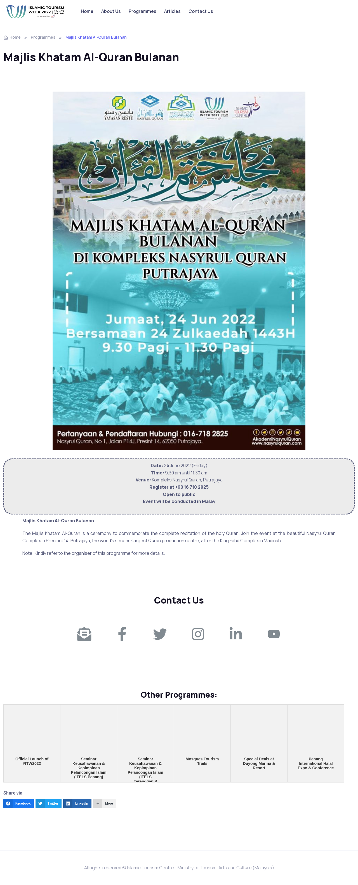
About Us (111, 11)
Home (87, 11)
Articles (172, 11)
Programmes (142, 11)
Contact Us (201, 11)
